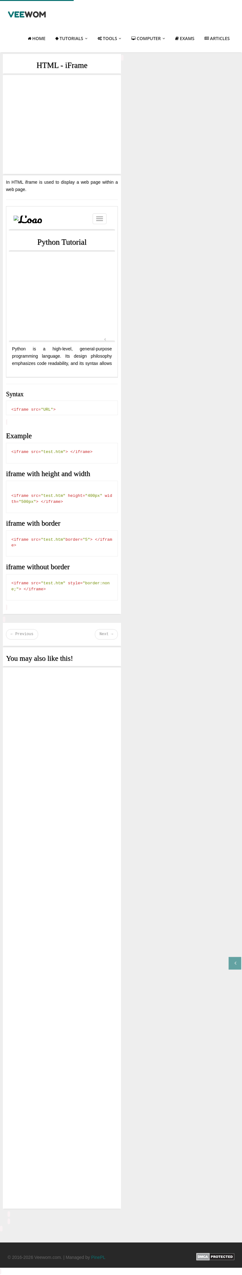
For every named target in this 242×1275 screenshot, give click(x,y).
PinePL (98, 1257)
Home (37, 38)
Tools (110, 38)
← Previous (22, 634)
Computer (148, 38)
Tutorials (71, 38)
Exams (184, 38)
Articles (217, 38)
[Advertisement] (62, 124)
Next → (106, 634)
